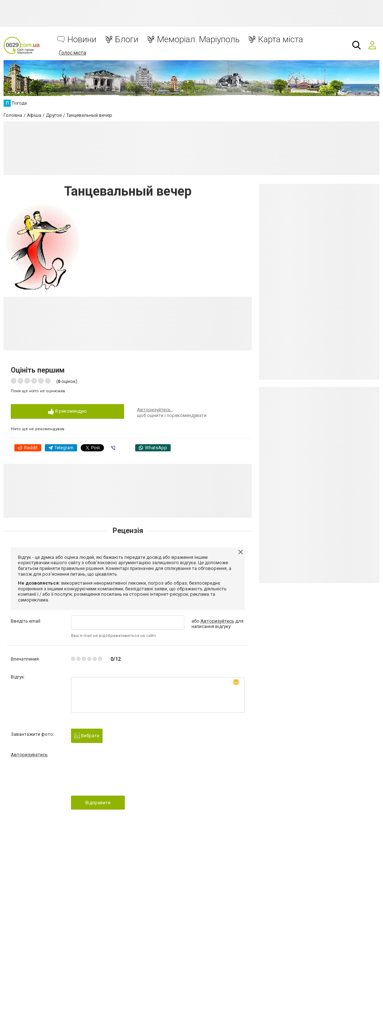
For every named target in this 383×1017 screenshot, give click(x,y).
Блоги (126, 39)
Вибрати (86, 736)
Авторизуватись (29, 754)
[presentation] (125, 779)
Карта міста (280, 39)
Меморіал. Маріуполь (198, 39)
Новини (81, 39)
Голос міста (72, 53)
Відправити (97, 802)
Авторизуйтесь (154, 409)
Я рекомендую (67, 411)
